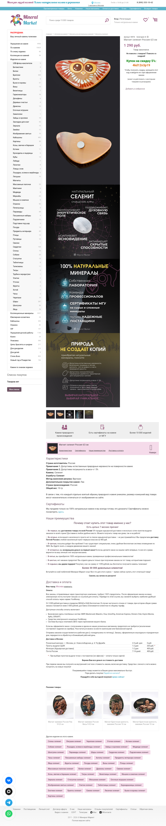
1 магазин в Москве (96, 5)
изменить (68, 587)
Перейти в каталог (111, 673)
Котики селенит (132, 741)
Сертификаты (135, 9)
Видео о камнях (61, 812)
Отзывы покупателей (104, 809)
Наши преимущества (97, 451)
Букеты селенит (74, 791)
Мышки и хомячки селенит (133, 774)
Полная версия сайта (81, 820)
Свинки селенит (123, 769)
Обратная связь (146, 809)
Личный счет (44, 809)
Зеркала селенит (55, 780)
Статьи (133, 809)
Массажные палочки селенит (60, 769)
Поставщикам (30, 809)
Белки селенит (85, 769)
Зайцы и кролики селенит (116, 747)
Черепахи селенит (94, 741)
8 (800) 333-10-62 (145, 2)
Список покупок (17, 374)
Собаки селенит (55, 747)
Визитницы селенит (108, 774)
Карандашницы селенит (131, 785)
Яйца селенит (54, 763)
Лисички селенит (112, 791)
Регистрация (125, 19)
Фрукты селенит (72, 763)
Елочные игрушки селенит (122, 780)
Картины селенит (55, 796)
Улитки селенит (86, 785)
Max (93, 812)
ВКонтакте (105, 812)
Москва (97, 3)
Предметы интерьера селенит (128, 758)
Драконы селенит (104, 769)
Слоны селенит (54, 741)
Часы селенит (54, 758)
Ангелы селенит (103, 758)
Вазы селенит (109, 763)
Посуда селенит (91, 763)
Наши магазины (92, 9)
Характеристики (65, 451)
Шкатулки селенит (56, 752)
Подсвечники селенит (139, 752)
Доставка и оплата (116, 451)
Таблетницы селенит (107, 785)
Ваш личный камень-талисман (23, 37)
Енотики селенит (55, 791)
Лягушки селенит (73, 741)
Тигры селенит (88, 774)
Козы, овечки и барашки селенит (62, 774)
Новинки (79, 9)
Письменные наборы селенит (78, 758)
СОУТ (73, 812)
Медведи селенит (140, 747)
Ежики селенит (93, 791)
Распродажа (16, 33)
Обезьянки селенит (97, 780)
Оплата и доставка (111, 9)
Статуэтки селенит (76, 780)
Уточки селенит (114, 741)
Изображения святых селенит (61, 785)
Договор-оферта (60, 809)
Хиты (69, 9)
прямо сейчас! (118, 677)
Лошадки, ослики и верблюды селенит (83, 747)
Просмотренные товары (54, 9)
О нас (124, 9)
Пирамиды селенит (77, 752)
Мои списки (14, 389)
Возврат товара (151, 9)
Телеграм (83, 812)
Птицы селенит (126, 763)
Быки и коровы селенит (135, 791)
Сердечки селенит (117, 752)
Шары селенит (97, 752)
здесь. (61, 512)
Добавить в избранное (135, 89)
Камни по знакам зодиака (21, 367)
